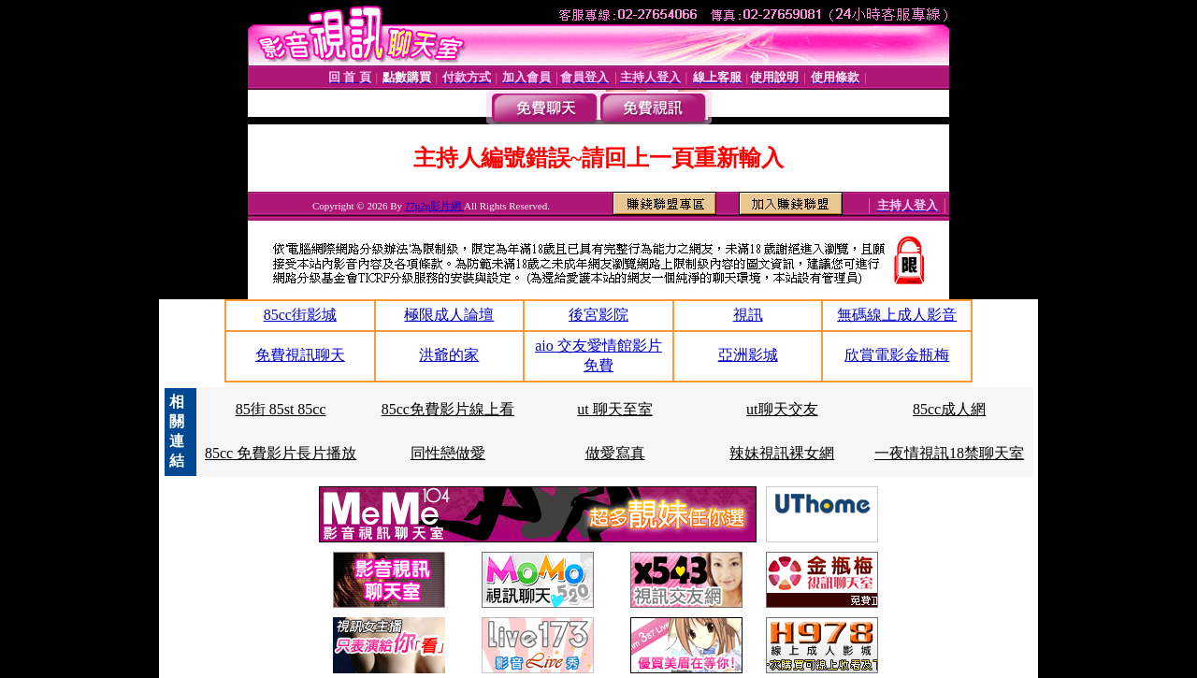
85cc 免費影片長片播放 (280, 453)
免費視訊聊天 (300, 355)
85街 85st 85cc (281, 409)
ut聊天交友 (781, 409)
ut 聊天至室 (614, 409)
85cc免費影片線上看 (448, 409)
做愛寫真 (615, 453)
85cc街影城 (300, 315)
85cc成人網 (949, 409)
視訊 (748, 315)
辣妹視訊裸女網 (781, 453)
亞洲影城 (748, 355)
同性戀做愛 (448, 453)
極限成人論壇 (449, 315)
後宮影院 (598, 315)
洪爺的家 (449, 355)
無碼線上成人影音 (897, 315)
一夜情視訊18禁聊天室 (949, 453)
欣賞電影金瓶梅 (896, 355)
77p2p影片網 (434, 205)
